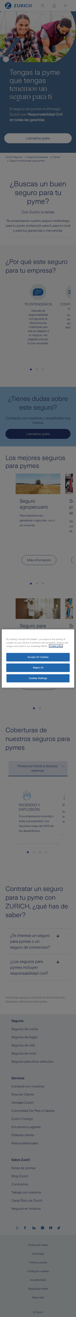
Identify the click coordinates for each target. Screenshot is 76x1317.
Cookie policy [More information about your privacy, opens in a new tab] (55, 646)
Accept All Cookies (38, 657)
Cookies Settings (38, 678)
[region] (38, 658)
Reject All (38, 667)
